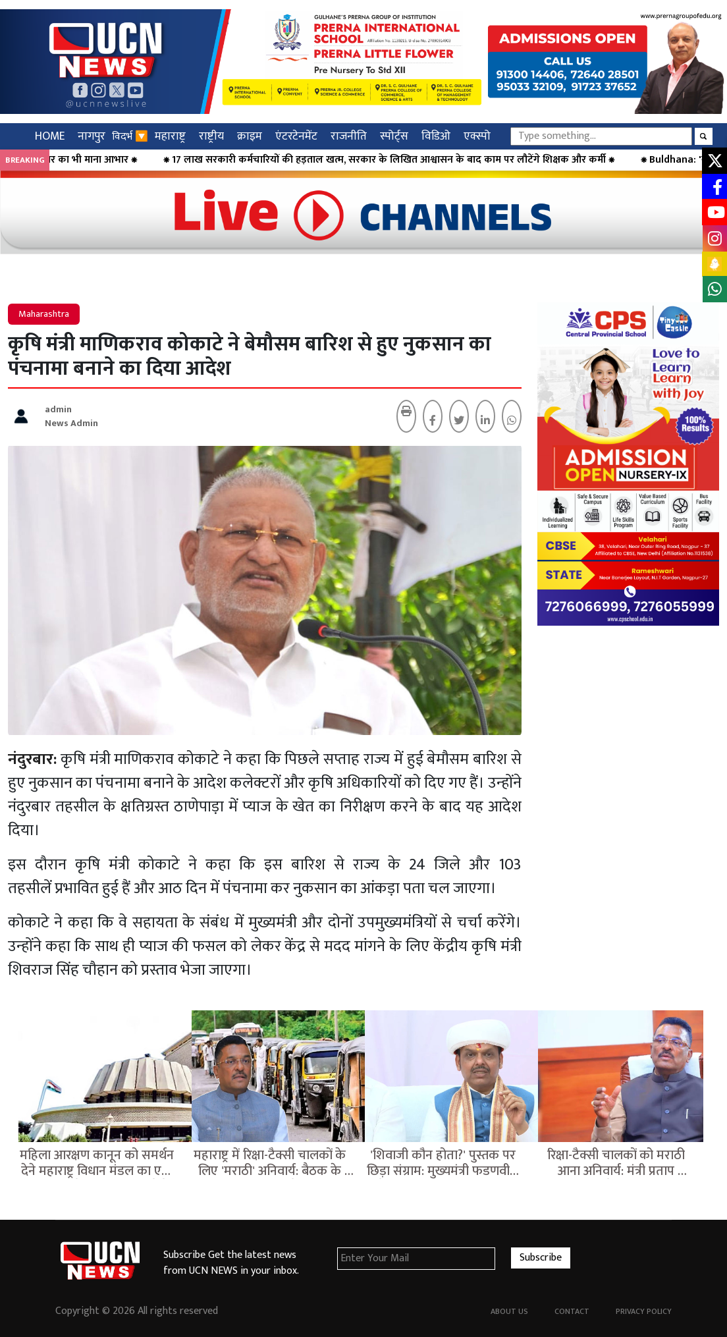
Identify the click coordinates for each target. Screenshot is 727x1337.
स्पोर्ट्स (394, 136)
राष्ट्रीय (211, 136)
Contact (571, 1311)
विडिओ (435, 136)
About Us (509, 1311)
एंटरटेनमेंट (296, 136)
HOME (50, 136)
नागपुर (91, 136)
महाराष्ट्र (170, 136)
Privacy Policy (644, 1311)
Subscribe (541, 1258)
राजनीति (349, 136)
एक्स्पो (477, 136)
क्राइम (249, 136)
